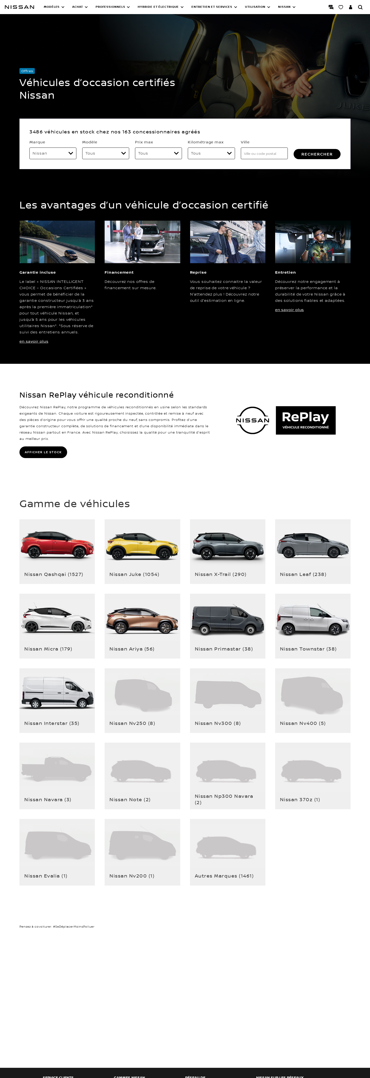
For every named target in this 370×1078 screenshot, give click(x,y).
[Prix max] (158, 153)
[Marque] (52, 153)
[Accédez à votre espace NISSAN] (350, 7)
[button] (54, 7)
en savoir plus (33, 341)
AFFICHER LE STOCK (43, 452)
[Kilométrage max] (211, 153)
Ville (245, 142)
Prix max (144, 142)
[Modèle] (105, 153)
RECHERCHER (317, 154)
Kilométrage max (206, 142)
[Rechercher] (360, 7)
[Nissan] (19, 7)
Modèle (89, 142)
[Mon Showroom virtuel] (341, 7)
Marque (37, 142)
